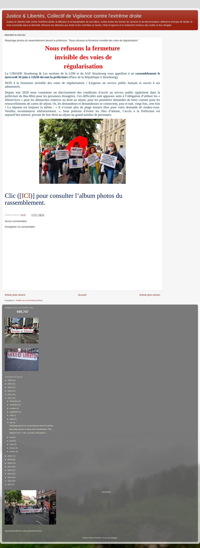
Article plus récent (15, 294)
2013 (10, 481)
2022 (10, 394)
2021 (10, 398)
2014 (10, 477)
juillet (12, 419)
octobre (13, 408)
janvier (13, 452)
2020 (10, 456)
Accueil (82, 294)
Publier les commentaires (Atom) (29, 300)
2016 (10, 470)
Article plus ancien (149, 294)
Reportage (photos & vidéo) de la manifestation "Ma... (31, 429)
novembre (14, 405)
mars (12, 444)
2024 (10, 387)
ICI (26, 195)
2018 (10, 463)
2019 (10, 459)
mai (11, 437)
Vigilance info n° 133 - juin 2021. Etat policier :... (28, 433)
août (12, 415)
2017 (10, 467)
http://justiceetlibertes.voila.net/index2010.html (23, 531)
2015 (10, 474)
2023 (10, 391)
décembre (14, 401)
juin (11, 423)
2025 (10, 384)
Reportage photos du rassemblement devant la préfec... (31, 426)
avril (12, 441)
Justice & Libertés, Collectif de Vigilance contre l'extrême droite (74, 16)
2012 (10, 484)
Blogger (114, 538)
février (12, 448)
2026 (10, 380)
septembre (14, 412)
